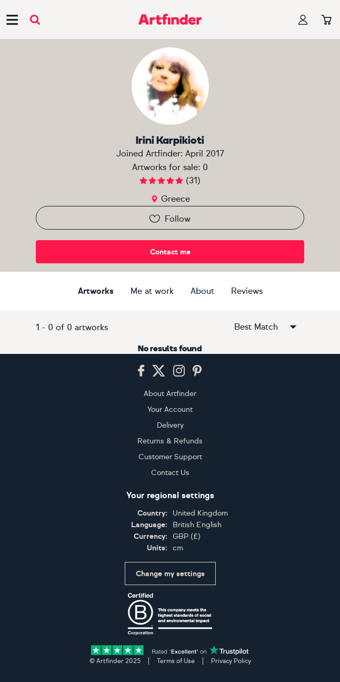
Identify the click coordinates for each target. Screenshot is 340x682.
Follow (169, 218)
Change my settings (170, 573)
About (202, 291)
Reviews (247, 291)
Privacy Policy (231, 661)
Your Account (170, 409)
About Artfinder (170, 393)
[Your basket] (326, 20)
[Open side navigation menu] (12, 19)
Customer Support (170, 456)
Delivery (170, 425)
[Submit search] (35, 20)
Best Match (266, 327)
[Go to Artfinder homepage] (170, 19)
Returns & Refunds (170, 441)
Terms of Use (176, 661)
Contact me (170, 252)
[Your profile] (303, 19)
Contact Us (170, 472)
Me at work (152, 291)
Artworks (96, 291)
